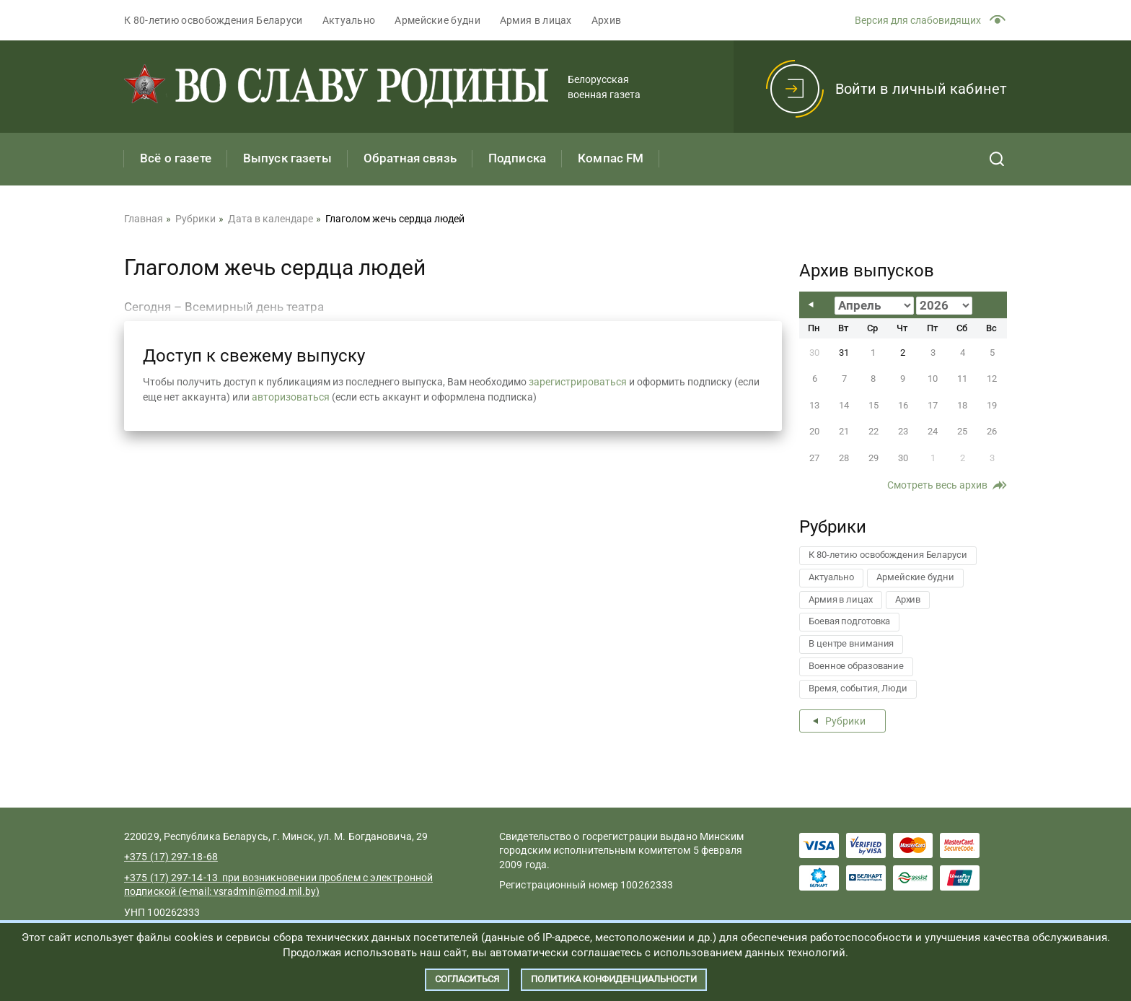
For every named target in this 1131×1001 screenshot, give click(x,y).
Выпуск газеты (287, 158)
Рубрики (845, 721)
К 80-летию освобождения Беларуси (213, 20)
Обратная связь (410, 158)
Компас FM (610, 158)
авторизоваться (291, 397)
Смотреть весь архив (937, 485)
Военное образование (856, 665)
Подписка (517, 158)
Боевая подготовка (849, 621)
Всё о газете (175, 158)
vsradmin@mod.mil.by (265, 891)
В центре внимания (851, 643)
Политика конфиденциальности (614, 979)
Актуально (349, 20)
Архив (606, 20)
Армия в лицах (536, 20)
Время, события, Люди (858, 688)
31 (844, 352)
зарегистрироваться (578, 382)
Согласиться (467, 979)
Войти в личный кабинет (921, 88)
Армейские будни (437, 20)
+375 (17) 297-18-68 (171, 856)
